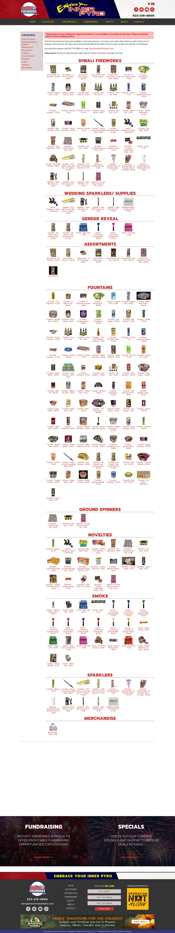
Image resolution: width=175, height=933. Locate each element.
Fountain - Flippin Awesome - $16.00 (98, 356)
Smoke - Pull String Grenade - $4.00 (53, 165)
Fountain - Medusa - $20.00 (98, 392)
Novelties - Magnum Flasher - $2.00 (113, 569)
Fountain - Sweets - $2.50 (83, 129)
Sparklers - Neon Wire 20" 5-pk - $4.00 (53, 184)
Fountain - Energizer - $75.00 (53, 111)
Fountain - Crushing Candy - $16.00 (113, 339)
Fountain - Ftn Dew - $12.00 (83, 111)
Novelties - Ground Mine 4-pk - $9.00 (98, 568)
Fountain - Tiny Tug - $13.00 (128, 463)
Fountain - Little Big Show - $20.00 (128, 374)
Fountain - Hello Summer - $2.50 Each (68, 375)
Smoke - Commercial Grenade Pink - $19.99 (113, 236)
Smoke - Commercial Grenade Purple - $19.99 (83, 631)
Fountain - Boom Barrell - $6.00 (68, 94)
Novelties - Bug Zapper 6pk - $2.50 (53, 147)
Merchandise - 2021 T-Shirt (53, 733)
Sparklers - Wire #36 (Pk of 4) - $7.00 (83, 184)
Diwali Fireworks (28, 39)
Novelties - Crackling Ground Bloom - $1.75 (83, 569)
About (124, 21)
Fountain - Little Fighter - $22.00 (143, 374)
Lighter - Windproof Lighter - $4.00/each (128, 130)
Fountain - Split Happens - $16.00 (83, 445)
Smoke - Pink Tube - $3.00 (128, 234)
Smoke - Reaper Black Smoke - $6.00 (113, 648)
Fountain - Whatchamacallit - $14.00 (113, 130)
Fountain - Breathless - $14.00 (98, 321)
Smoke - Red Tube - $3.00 (128, 647)
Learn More (43, 857)
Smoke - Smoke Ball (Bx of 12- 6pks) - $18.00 (144, 648)
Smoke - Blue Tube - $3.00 (83, 234)
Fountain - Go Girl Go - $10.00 (143, 356)
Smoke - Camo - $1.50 (144, 147)
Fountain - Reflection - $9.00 (68, 428)
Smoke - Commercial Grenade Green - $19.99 (144, 613)
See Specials (131, 857)
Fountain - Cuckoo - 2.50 (128, 94)
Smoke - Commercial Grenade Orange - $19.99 (53, 631)
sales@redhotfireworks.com (101, 48)
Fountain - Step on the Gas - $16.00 (98, 445)
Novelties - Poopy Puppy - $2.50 (128, 568)
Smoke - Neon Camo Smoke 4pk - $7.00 (68, 648)
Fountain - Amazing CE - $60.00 (144, 77)
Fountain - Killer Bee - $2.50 (113, 111)
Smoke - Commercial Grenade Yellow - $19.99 (128, 631)
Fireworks (28, 35)
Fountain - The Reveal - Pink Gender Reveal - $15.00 (68, 236)
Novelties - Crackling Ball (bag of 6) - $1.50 (98, 148)
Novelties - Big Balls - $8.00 (143, 129)
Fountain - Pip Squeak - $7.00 (128, 410)
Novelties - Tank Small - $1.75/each (83, 586)
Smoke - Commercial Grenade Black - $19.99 (113, 613)
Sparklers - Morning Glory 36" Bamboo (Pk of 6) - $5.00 (143, 167)
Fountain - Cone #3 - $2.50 (98, 94)
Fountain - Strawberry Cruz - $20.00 (113, 446)
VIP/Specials (69, 21)
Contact (139, 21)
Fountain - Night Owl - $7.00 (68, 410)
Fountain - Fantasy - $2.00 (68, 111)
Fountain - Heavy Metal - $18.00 (98, 111)
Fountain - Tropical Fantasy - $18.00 (143, 463)
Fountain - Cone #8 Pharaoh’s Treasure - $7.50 (98, 339)
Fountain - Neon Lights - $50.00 (53, 410)
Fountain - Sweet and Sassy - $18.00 (68, 129)
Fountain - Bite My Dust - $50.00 (53, 320)
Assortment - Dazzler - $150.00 (68, 259)
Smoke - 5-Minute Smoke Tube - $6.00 (53, 612)
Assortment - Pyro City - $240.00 (113, 259)
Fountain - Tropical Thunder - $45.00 (53, 481)
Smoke (24, 62)
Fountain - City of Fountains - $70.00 (53, 338)
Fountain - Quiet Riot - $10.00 (53, 428)
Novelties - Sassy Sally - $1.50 (53, 499)
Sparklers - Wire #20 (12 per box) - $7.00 (68, 184)
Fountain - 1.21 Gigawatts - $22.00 (53, 302)
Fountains (25, 53)
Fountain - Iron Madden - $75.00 (98, 374)
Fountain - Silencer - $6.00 (143, 428)
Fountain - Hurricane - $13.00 (83, 374)
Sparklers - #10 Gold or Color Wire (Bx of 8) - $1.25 (83, 166)
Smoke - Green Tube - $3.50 (53, 647)
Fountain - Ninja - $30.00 (83, 410)
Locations (48, 21)
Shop (33, 21)
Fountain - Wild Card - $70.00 (128, 481)
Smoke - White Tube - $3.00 (68, 665)
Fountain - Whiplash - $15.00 (113, 481)
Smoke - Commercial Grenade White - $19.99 (113, 631)
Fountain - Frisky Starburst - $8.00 (113, 356)
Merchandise (27, 68)
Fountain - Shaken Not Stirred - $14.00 (143, 112)
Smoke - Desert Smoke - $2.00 (143, 629)
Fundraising (91, 21)
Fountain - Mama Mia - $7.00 (128, 111)
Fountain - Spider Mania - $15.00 (68, 445)
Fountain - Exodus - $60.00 (68, 356)
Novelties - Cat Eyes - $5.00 (83, 147)
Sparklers (25, 65)
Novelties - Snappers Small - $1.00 (113, 148)
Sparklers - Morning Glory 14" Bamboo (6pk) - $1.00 (113, 167)
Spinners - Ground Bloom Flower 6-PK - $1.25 (98, 184)
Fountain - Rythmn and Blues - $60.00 (83, 428)
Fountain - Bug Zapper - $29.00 (113, 320)
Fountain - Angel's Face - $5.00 (113, 302)
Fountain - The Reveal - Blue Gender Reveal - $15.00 (53, 236)
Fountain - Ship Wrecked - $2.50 (53, 129)
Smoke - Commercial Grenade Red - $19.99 (98, 631)
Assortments (27, 50)
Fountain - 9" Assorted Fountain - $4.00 (128, 77)
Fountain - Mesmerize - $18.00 (113, 393)
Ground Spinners (28, 56)
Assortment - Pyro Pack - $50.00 (98, 76)
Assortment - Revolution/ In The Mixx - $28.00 (113, 77)
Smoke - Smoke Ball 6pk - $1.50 (53, 665)
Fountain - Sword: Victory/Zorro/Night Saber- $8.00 (98, 130)
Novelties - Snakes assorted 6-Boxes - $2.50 (53, 586)
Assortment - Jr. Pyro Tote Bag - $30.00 (68, 77)
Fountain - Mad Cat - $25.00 (53, 392)
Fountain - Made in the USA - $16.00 (68, 392)
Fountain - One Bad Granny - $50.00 (98, 411)
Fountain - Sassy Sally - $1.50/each (98, 428)
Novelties (25, 59)
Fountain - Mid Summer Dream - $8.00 (128, 393)
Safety (109, 21)
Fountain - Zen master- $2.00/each (143, 482)
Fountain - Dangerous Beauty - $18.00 (143, 94)
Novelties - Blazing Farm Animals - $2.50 (98, 551)
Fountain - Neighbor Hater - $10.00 (144, 393)
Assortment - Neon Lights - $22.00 (83, 77)
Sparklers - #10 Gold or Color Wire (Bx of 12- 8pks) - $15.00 (68, 167)
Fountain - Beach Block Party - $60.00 (143, 303)
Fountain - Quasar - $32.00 (143, 410)
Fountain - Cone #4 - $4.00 (113, 94)
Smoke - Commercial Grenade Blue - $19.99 (98, 236)
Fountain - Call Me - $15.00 (143, 320)
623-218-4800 (143, 15)
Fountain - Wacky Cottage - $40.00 (83, 481)
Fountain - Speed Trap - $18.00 (53, 445)
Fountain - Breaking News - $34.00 (83, 321)
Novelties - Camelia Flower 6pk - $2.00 (68, 148)
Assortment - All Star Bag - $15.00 (53, 76)
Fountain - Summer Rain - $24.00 (128, 446)
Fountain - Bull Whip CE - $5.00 (83, 94)
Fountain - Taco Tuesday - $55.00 (83, 463)
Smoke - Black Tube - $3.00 (68, 611)
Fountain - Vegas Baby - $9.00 (68, 481)
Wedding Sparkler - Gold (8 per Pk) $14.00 (128, 209)
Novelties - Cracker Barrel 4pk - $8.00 (53, 569)
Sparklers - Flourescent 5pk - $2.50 (98, 166)
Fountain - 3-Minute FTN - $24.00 (68, 303)
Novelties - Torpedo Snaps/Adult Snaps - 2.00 (128, 149)
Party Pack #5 (53, 276)
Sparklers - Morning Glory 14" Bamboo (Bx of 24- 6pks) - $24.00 (128, 167)
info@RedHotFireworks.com (37, 904)
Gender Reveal (27, 47)
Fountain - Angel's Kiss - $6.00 (53, 94)
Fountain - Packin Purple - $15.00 (113, 410)
